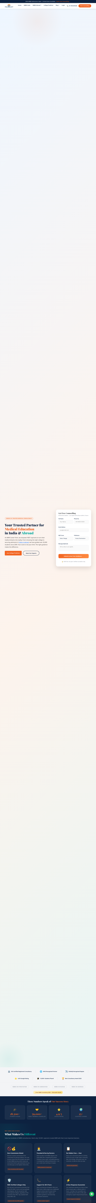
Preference (76, 535)
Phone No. (76, 518)
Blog (57, 5)
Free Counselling (84, 6)
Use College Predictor (13, 553)
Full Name (60, 518)
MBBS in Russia (59, 1087)
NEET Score (61, 535)
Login (63, 5)
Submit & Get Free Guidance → (73, 556)
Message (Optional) (63, 543)
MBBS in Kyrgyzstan (20, 1087)
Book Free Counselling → (63, 1)
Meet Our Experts (31, 553)
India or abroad (24, 542)
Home (19, 5)
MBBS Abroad (36, 5)
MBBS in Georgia (77, 1087)
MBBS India (27, 5)
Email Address (61, 527)
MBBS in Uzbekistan (41, 1087)
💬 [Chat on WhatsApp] (91, 1194)
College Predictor (48, 5)
